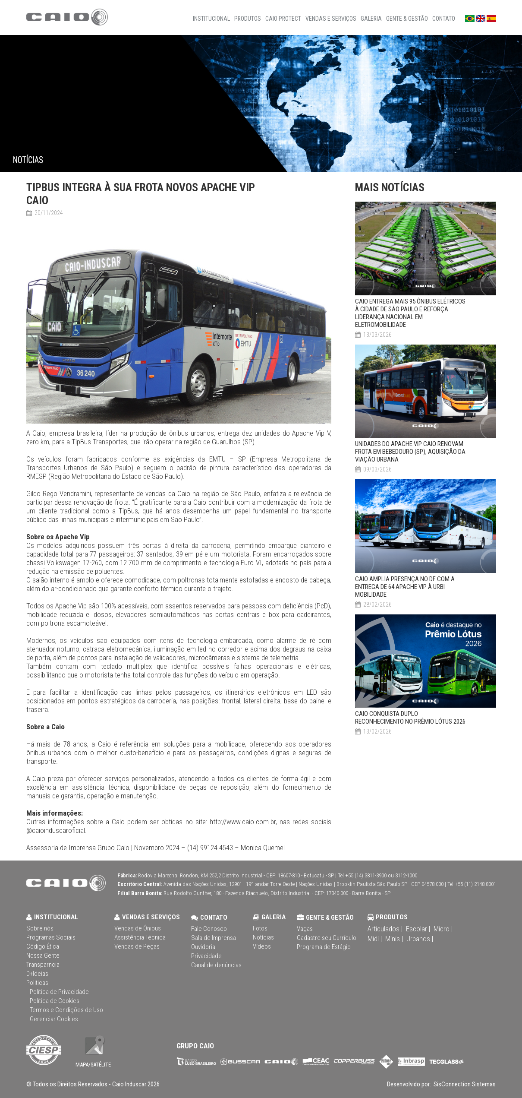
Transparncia (43, 964)
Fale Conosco (209, 929)
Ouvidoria (203, 947)
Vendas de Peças (137, 946)
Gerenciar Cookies (54, 1019)
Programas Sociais (50, 937)
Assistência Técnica (140, 937)
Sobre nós (39, 928)
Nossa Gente (43, 955)
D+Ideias (37, 974)
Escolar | (418, 928)
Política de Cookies (54, 1001)
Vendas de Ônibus (137, 928)
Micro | (443, 928)
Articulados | (385, 928)
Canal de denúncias (216, 965)
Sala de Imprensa (213, 938)
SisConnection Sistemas (464, 1084)
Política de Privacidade (59, 992)
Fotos (260, 928)
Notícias (263, 937)
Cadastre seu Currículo (326, 938)
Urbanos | (419, 938)
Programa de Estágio (324, 947)
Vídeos (262, 946)
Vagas (305, 929)
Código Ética (42, 946)
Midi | (375, 938)
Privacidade (206, 956)
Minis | (394, 938)
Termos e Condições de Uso (66, 1010)
